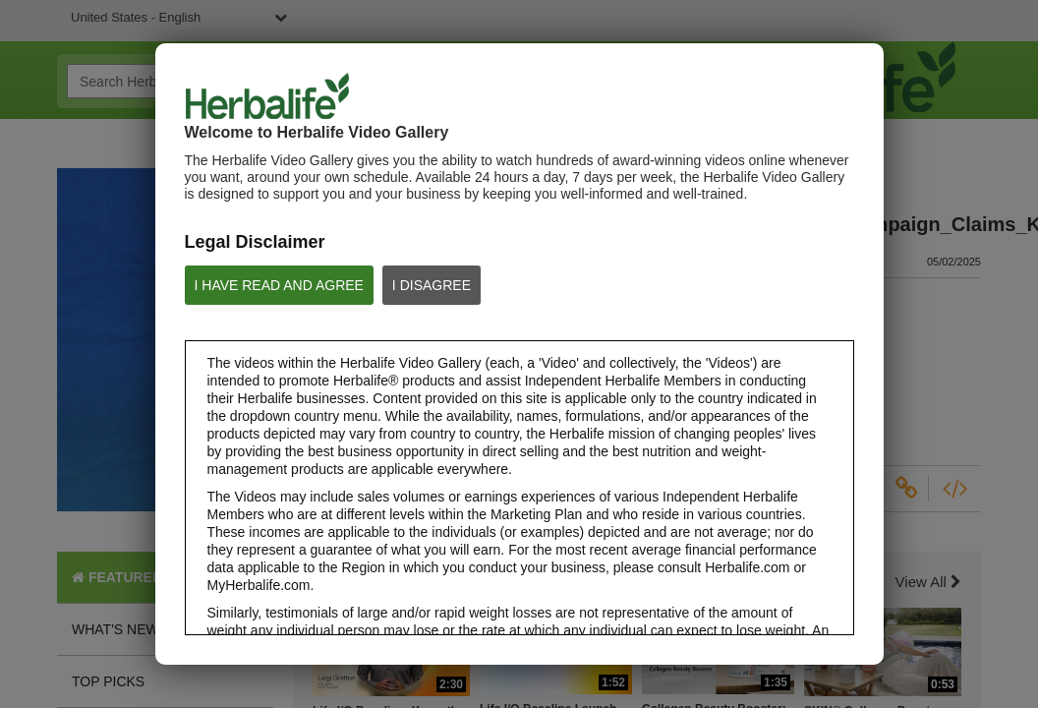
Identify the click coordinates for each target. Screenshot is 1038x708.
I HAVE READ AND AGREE (279, 285)
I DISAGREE (431, 285)
